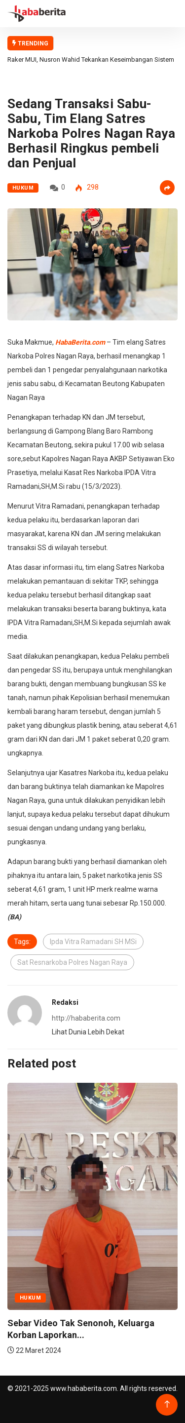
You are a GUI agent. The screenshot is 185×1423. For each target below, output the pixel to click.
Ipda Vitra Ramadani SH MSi (93, 942)
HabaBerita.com (80, 342)
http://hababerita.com (86, 1018)
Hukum (23, 188)
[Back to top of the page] (167, 1404)
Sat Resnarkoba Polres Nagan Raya (72, 962)
